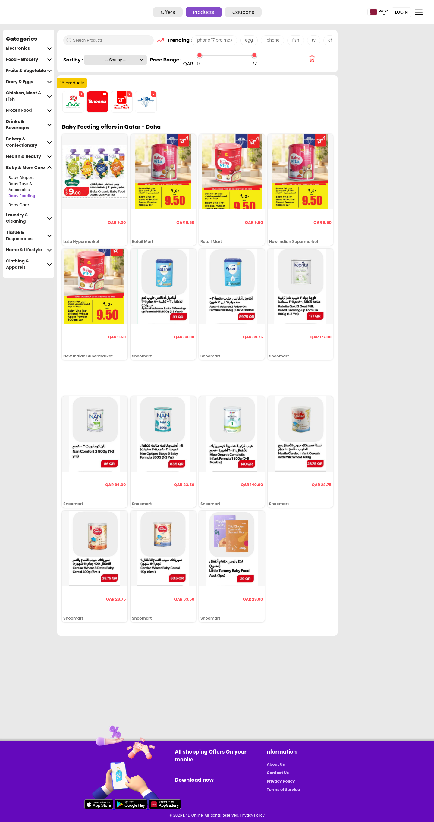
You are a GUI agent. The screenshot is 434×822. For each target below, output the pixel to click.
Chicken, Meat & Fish (29, 96)
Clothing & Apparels (29, 264)
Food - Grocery (29, 59)
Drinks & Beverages (29, 124)
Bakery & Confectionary (29, 142)
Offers (168, 12)
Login (401, 12)
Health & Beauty (29, 156)
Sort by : (73, 59)
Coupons (243, 12)
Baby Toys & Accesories (20, 186)
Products (203, 12)
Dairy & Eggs (29, 82)
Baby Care (18, 205)
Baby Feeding (21, 196)
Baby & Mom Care (29, 168)
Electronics (29, 48)
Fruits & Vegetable (29, 70)
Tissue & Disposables (29, 235)
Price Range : (165, 59)
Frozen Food (29, 110)
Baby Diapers (21, 177)
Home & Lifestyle (29, 250)
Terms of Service (283, 789)
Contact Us (278, 773)
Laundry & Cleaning (29, 218)
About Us (276, 764)
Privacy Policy (281, 781)
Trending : (177, 40)
